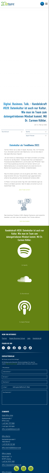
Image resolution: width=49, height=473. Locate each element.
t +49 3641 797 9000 (8, 423)
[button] (42, 4)
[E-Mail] (23, 468)
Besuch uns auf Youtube (24, 347)
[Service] (24, 468)
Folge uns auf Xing (8, 347)
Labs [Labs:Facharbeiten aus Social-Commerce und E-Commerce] (28, 338)
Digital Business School (17, 338)
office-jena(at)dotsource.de (11, 429)
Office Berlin (6, 436)
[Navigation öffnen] (46, 3)
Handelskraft (37, 338)
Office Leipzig (6, 453)
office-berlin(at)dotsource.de (11, 448)
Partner (4, 338)
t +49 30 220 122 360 (8, 444)
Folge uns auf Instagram (19, 347)
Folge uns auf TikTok (30, 347)
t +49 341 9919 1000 (8, 461)
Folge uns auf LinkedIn (3, 347)
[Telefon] (16, 468)
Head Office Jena (7, 415)
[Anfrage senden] (30, 468)
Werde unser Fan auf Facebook (14, 347)
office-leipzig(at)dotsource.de (11, 465)
